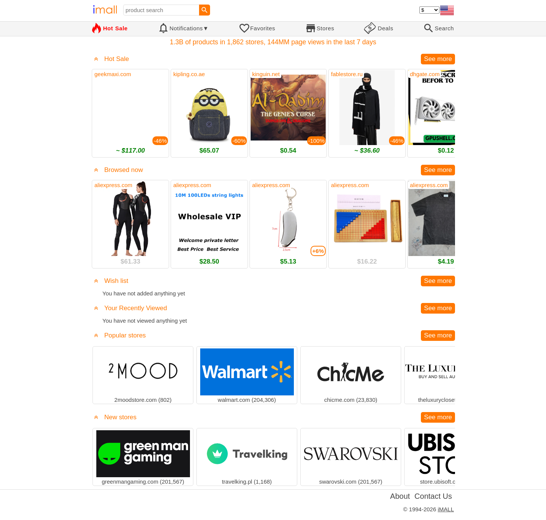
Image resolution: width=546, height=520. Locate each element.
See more (438, 58)
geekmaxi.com (112, 74)
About (400, 496)
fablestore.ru (346, 74)
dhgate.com (424, 74)
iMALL (446, 509)
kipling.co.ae (189, 74)
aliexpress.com (113, 185)
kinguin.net (266, 74)
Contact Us (433, 496)
